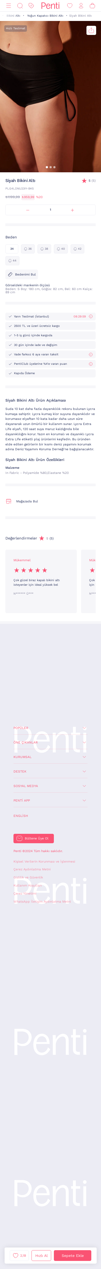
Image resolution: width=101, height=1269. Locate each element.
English (20, 816)
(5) (92, 180)
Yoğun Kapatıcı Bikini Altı (45, 15)
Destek (19, 771)
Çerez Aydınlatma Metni (32, 869)
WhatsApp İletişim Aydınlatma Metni (42, 901)
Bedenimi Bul (22, 274)
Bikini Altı (13, 15)
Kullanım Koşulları (27, 885)
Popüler (20, 728)
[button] (47, 167)
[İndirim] (31, 5)
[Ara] (20, 5)
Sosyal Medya (25, 786)
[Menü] (8, 5)
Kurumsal (22, 757)
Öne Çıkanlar (25, 742)
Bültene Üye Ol (36, 838)
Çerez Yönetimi (24, 893)
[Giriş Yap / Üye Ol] (81, 5)
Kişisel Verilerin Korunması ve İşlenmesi (44, 861)
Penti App (21, 800)
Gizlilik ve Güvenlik (28, 877)
